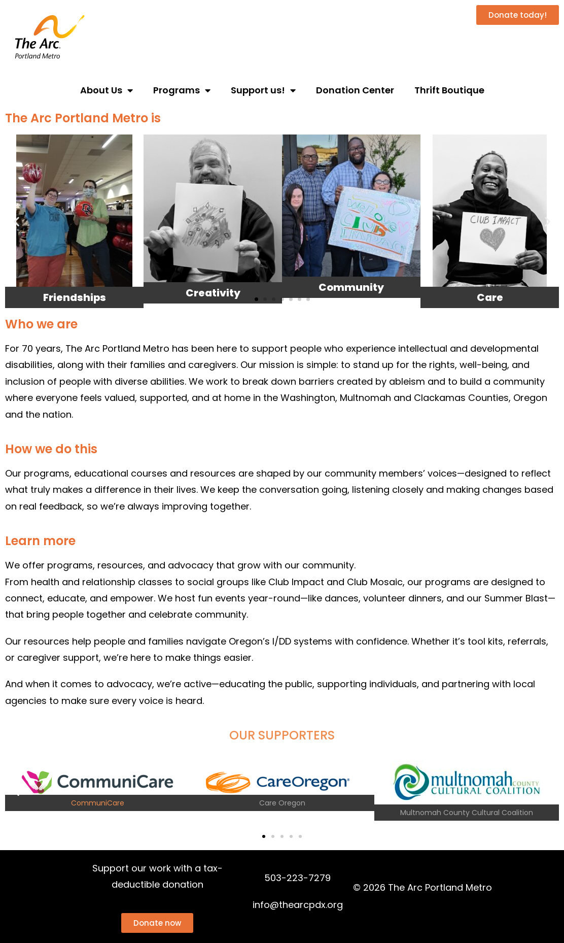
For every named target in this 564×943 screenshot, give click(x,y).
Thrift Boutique (449, 90)
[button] (16, 221)
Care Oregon (282, 803)
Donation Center (355, 90)
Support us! (263, 90)
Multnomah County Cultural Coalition (466, 812)
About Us (106, 90)
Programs (181, 90)
